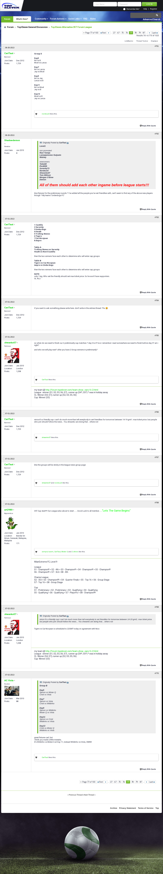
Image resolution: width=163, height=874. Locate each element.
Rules (93, 19)
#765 (157, 335)
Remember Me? (133, 9)
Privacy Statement (127, 808)
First (103, 33)
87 (144, 33)
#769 (157, 607)
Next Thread (89, 795)
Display (154, 41)
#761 (157, 46)
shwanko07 (46, 437)
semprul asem (47, 552)
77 (131, 33)
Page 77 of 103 (91, 33)
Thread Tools (141, 41)
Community (40, 19)
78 (135, 33)
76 (127, 33)
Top (157, 808)
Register (153, 9)
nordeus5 (45, 114)
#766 (157, 412)
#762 (157, 134)
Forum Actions (57, 19)
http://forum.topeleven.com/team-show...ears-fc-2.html (72, 390)
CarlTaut (45, 380)
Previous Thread (76, 795)
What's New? (22, 19)
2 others (75, 552)
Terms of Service (145, 808)
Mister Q (64, 552)
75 (123, 33)
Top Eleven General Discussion (32, 27)
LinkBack (128, 41)
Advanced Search (151, 19)
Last (155, 33)
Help (145, 9)
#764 (157, 300)
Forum (7, 19)
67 (118, 33)
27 (114, 33)
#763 (157, 217)
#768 (157, 503)
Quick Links (74, 19)
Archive (113, 808)
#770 (157, 673)
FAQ (85, 19)
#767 (157, 457)
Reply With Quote (148, 125)
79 (140, 33)
